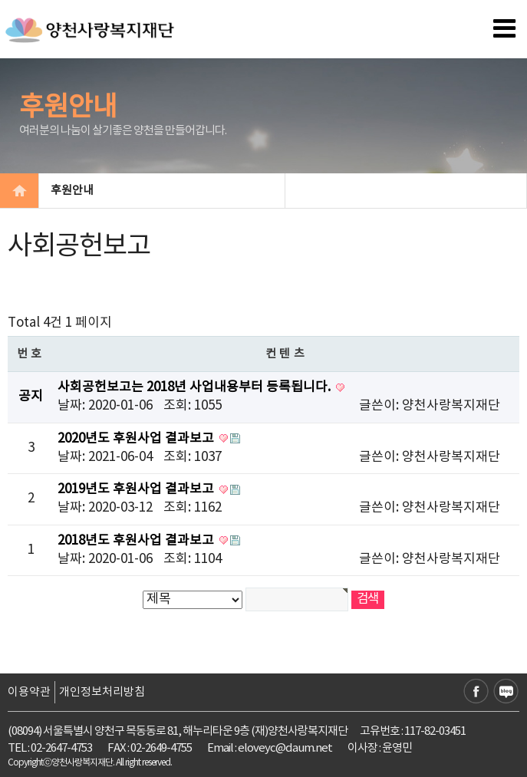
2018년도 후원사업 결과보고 (137, 540)
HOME (19, 190)
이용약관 (29, 692)
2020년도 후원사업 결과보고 (137, 438)
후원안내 (161, 191)
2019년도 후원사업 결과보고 (137, 489)
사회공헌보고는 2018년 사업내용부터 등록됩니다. (196, 387)
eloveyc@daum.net (285, 748)
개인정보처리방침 (102, 692)
